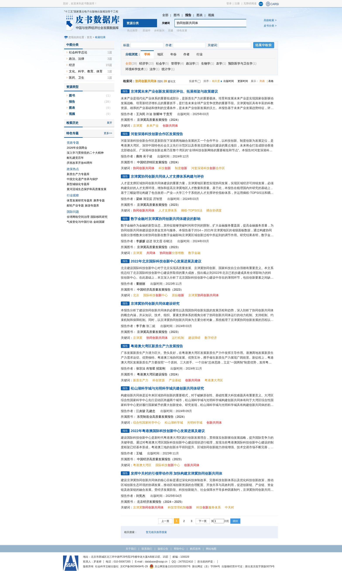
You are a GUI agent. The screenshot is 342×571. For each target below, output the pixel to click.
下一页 (203, 521)
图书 (177, 15)
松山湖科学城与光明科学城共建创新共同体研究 (167, 388)
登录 (229, 3)
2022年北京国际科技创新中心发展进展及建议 (166, 261)
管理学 (177, 63)
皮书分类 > (270, 25)
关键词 (166, 23)
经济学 (146, 63)
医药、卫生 (76, 77)
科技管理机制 (180, 507)
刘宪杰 (140, 496)
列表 (262, 81)
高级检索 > (270, 20)
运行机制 (178, 337)
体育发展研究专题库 (79, 200)
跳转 (235, 521)
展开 (109, 122)
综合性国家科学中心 (147, 422)
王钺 (139, 453)
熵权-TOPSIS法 (191, 210)
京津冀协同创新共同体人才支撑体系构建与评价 (167, 176)
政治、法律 (76, 58)
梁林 (139, 199)
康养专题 (99, 200)
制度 (181, 168)
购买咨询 (195, 548)
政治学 (192, 63)
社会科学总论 (78, 52)
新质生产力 (140, 380)
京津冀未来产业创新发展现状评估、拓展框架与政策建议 (174, 91)
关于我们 (131, 548)
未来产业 (152, 125)
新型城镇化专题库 (78, 184)
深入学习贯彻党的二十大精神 (85, 152)
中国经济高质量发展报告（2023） (160, 289)
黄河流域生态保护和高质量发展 (86, 189)
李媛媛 (140, 241)
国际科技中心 (155, 295)
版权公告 (163, 548)
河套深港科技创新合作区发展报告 (157, 134)
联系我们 (147, 548)
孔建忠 (150, 411)
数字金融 (194, 253)
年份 (173, 54)
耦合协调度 (214, 210)
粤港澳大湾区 (214, 380)
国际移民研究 (99, 216)
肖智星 (150, 368)
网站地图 (211, 548)
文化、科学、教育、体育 (86, 71)
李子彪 (140, 326)
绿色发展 (182, 30)
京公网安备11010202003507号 (170, 566)
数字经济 (211, 337)
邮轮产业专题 (75, 205)
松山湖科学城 (174, 422)
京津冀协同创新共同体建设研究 (155, 303)
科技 (165, 168)
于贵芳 (167, 114)
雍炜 (139, 156)
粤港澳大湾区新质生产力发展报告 (157, 346)
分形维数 (172, 253)
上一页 (165, 521)
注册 (237, 3)
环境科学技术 (136, 69)
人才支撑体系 (168, 210)
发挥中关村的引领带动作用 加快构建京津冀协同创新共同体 (176, 473)
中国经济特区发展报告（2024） (158, 162)
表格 (271, 81)
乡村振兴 (159, 30)
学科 (147, 54)
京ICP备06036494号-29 (134, 566)
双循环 (146, 30)
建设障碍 (194, 337)
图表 (200, 15)
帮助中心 (179, 548)
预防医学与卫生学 (242, 63)
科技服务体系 (208, 507)
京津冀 (137, 125)
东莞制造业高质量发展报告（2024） (161, 416)
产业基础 (175, 380)
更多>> (108, 133)
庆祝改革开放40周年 (79, 162)
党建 (170, 30)
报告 (188, 15)
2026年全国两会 (77, 147)
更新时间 (243, 81)
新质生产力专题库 (78, 174)
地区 (160, 54)
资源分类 (133, 23)
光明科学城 (194, 422)
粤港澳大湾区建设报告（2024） (158, 374)
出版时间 (228, 81)
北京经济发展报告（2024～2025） (160, 501)
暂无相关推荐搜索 (156, 532)
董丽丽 (140, 283)
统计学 (168, 69)
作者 (186, 54)
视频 (211, 15)
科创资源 (158, 380)
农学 (221, 63)
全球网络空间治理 (78, 216)
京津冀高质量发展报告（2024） (158, 119)
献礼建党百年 (75, 157)
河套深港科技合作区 (208, 168)
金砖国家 (99, 221)
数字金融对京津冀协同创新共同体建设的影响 (165, 219)
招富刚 (160, 368)
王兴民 (140, 114)
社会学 (162, 63)
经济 (72, 65)
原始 (178, 295)
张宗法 (140, 368)
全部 (165, 15)
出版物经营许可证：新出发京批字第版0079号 (248, 566)
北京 (136, 295)
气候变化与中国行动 (79, 221)
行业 (200, 54)
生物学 (207, 63)
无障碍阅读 (249, 3)
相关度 (216, 81)
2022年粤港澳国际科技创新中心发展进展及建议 (168, 431)
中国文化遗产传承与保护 (82, 179)
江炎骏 (140, 411)
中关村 (229, 507)
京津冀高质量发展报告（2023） (158, 204)
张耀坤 (157, 114)
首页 (89, 37)
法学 (154, 69)
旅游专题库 (92, 205)
